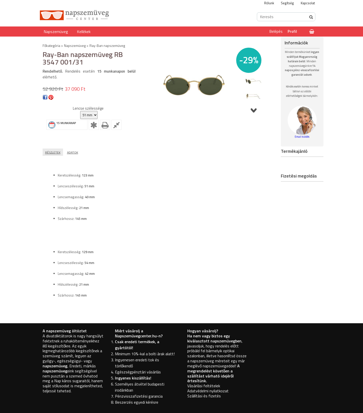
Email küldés (302, 137)
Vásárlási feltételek (203, 386)
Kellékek (83, 31)
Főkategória (51, 45)
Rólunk (269, 3)
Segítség (287, 3)
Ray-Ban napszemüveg (107, 45)
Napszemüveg (56, 31)
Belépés (276, 31)
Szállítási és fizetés (204, 396)
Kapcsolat (308, 3)
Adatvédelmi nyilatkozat (208, 391)
